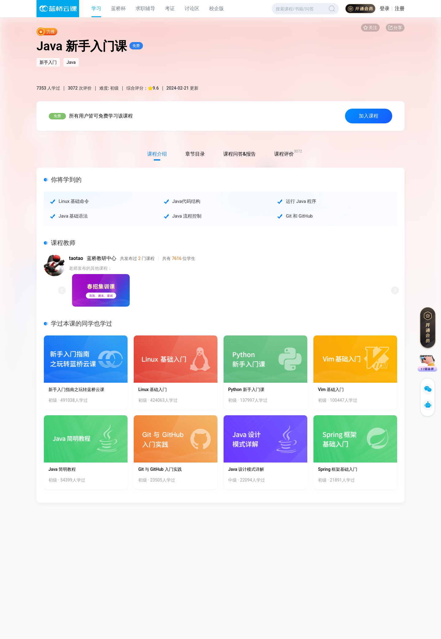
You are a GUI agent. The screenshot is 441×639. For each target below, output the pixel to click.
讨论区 (192, 8)
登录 (384, 8)
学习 (96, 8)
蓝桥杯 (118, 8)
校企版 (216, 8)
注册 (400, 8)
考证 (170, 8)
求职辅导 (145, 8)
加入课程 (368, 116)
